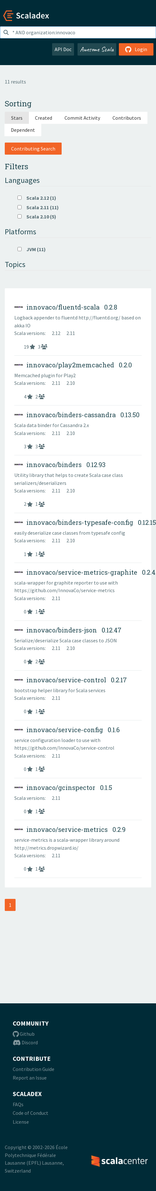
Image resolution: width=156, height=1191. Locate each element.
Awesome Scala (97, 49)
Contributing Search (33, 148)
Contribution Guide (33, 1069)
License (21, 1122)
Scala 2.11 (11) (38, 207)
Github (24, 1034)
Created (43, 118)
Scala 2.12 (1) (36, 198)
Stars (17, 118)
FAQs (18, 1104)
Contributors (126, 118)
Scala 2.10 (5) (36, 216)
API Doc (63, 49)
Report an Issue (30, 1077)
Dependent (23, 130)
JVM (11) (31, 249)
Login (136, 49)
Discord (25, 1042)
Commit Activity (82, 118)
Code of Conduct (30, 1113)
